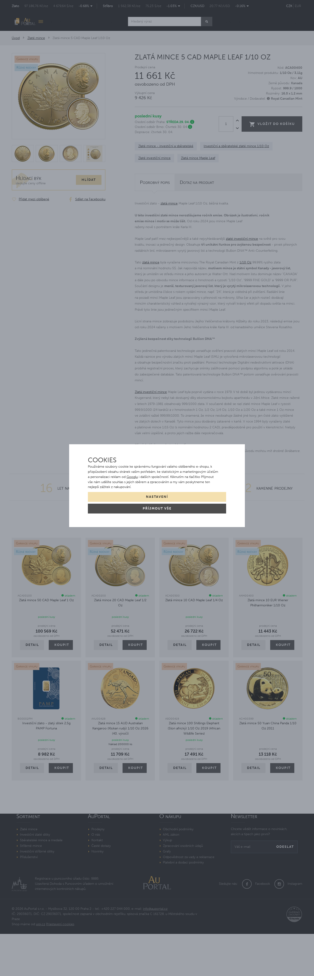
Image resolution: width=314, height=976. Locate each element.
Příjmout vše (157, 508)
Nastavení (157, 497)
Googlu (132, 477)
